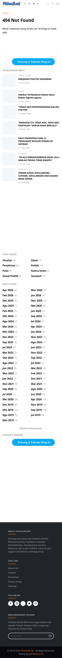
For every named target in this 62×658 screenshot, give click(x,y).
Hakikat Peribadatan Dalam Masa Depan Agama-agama (36, 96)
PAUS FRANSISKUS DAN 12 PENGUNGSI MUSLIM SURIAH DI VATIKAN (35, 141)
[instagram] (29, 4)
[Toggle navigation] (57, 3)
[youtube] (38, 4)
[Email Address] (27, 636)
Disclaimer (13, 577)
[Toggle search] (52, 4)
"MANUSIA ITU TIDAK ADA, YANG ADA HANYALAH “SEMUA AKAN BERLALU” (38, 124)
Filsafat (21, 75)
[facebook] (25, 4)
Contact (12, 572)
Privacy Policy (15, 581)
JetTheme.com (36, 653)
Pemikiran (22, 153)
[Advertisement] (31, 218)
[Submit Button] (50, 636)
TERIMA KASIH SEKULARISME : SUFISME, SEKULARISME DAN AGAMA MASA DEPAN (38, 175)
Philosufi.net (27, 650)
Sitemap (12, 586)
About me (13, 568)
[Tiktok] (23, 603)
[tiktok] (42, 4)
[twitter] (34, 4)
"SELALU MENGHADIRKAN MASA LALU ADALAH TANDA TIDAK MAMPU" (38, 159)
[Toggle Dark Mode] (48, 3)
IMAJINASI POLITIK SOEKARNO (35, 79)
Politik (28, 75)
